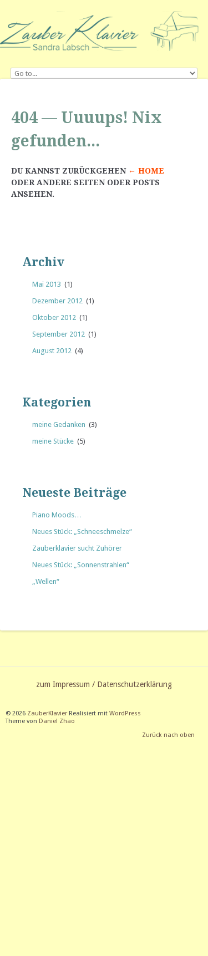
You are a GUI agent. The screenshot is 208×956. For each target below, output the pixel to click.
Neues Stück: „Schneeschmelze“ (82, 531)
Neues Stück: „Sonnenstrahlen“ (80, 565)
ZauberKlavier (47, 713)
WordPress (125, 713)
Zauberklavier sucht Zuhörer (77, 548)
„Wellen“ (45, 581)
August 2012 (52, 351)
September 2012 (58, 334)
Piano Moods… (57, 515)
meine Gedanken (58, 424)
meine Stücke (53, 441)
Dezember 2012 (57, 301)
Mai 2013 (46, 284)
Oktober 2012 (54, 317)
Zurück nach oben (168, 735)
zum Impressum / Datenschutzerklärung (104, 684)
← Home (146, 170)
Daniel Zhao (57, 721)
